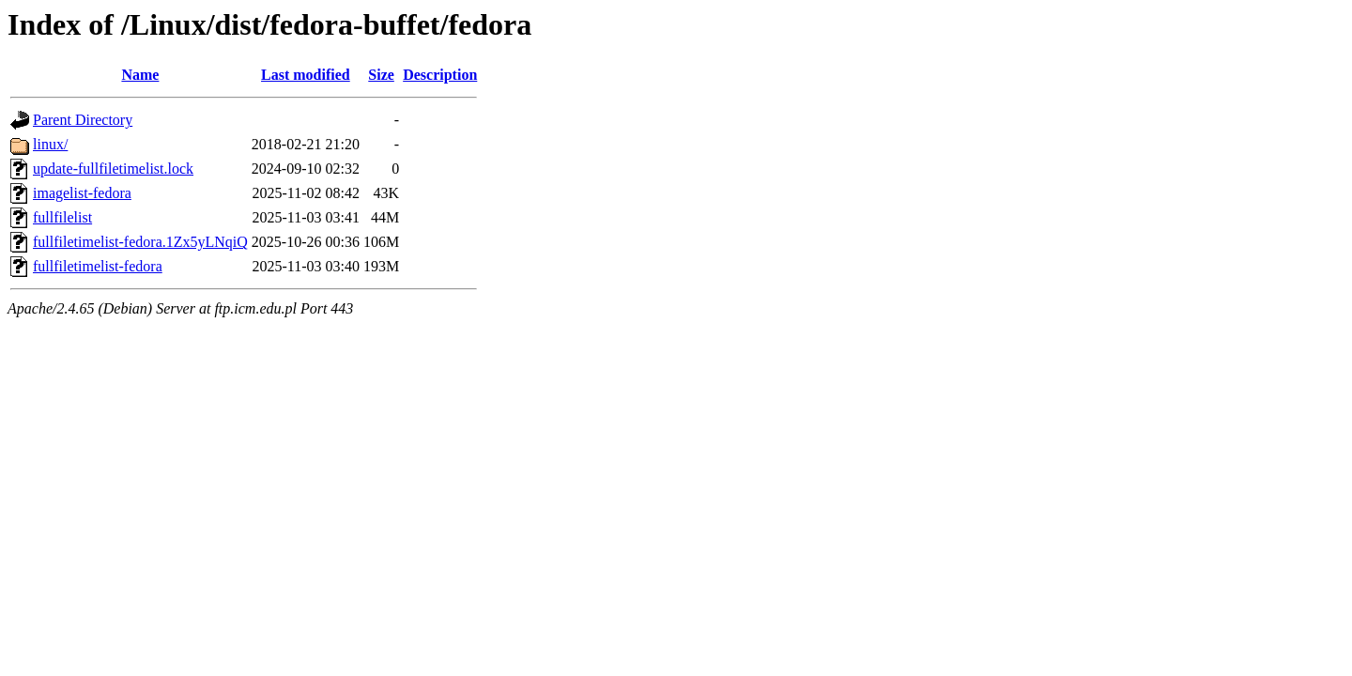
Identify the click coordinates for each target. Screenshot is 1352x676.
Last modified (305, 75)
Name (140, 75)
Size (381, 75)
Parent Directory (82, 120)
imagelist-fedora (82, 193)
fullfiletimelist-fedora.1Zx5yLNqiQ (140, 242)
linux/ (50, 144)
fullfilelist (62, 217)
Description (440, 75)
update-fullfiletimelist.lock (113, 169)
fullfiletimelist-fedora (97, 266)
